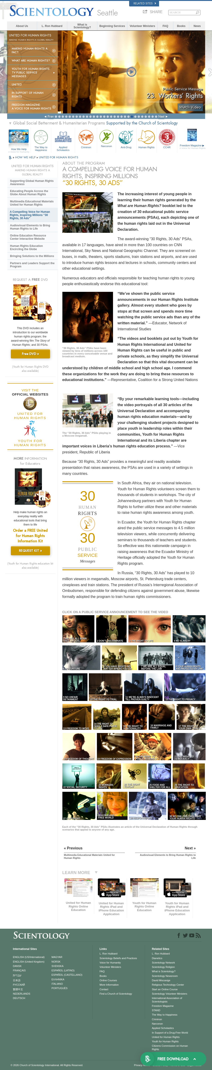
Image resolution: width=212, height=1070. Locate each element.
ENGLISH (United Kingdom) (28, 961)
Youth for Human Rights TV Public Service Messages (30, 72)
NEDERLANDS (21, 993)
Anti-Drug (126, 139)
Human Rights (147, 139)
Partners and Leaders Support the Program (32, 265)
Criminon (86, 139)
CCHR (167, 139)
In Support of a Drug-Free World (170, 1032)
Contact (103, 989)
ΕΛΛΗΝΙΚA (58, 979)
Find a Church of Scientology (115, 993)
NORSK (56, 961)
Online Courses (108, 980)
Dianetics (157, 958)
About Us (22, 26)
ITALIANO (57, 983)
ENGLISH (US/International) (29, 957)
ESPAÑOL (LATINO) (63, 970)
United (17, 85)
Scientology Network (163, 962)
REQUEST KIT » (30, 550)
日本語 (16, 980)
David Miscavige (161, 980)
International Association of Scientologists (167, 1000)
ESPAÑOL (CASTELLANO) (67, 974)
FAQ (165, 26)
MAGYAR (57, 957)
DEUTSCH (19, 998)
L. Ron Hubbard (52, 26)
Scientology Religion (163, 967)
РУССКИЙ (19, 984)
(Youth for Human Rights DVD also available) (30, 369)
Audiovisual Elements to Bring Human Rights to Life (30, 227)
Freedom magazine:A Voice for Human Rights (31, 107)
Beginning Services (112, 26)
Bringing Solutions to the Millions (32, 256)
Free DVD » (30, 354)
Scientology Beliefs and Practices (118, 958)
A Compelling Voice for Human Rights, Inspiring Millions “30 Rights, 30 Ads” (30, 215)
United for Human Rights (166, 1037)
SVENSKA (58, 966)
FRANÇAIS (19, 970)
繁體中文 (18, 989)
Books (181, 26)
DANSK (17, 966)
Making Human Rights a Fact (29, 50)
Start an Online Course (165, 989)
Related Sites (145, 3)
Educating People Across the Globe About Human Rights (29, 192)
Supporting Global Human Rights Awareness (32, 182)
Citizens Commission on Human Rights (170, 1047)
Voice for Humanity (110, 962)
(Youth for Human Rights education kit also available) (30, 566)
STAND (156, 1010)
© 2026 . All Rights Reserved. (47, 1065)
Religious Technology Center (168, 984)
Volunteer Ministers (142, 26)
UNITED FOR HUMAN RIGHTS (58, 157)
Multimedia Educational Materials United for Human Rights (32, 203)
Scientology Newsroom (165, 976)
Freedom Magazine (193, 147)
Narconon (106, 138)
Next (161, 116)
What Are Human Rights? (31, 61)
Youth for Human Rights (165, 1041)
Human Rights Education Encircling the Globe (26, 247)
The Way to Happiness (41, 140)
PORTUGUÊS (59, 988)
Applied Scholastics (63, 140)
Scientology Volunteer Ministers (169, 993)
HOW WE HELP (25, 157)
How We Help (19, 149)
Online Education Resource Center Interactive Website (28, 237)
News (197, 26)
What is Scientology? (82, 26)
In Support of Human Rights (28, 95)
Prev (51, 116)
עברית (17, 975)
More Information (109, 984)
